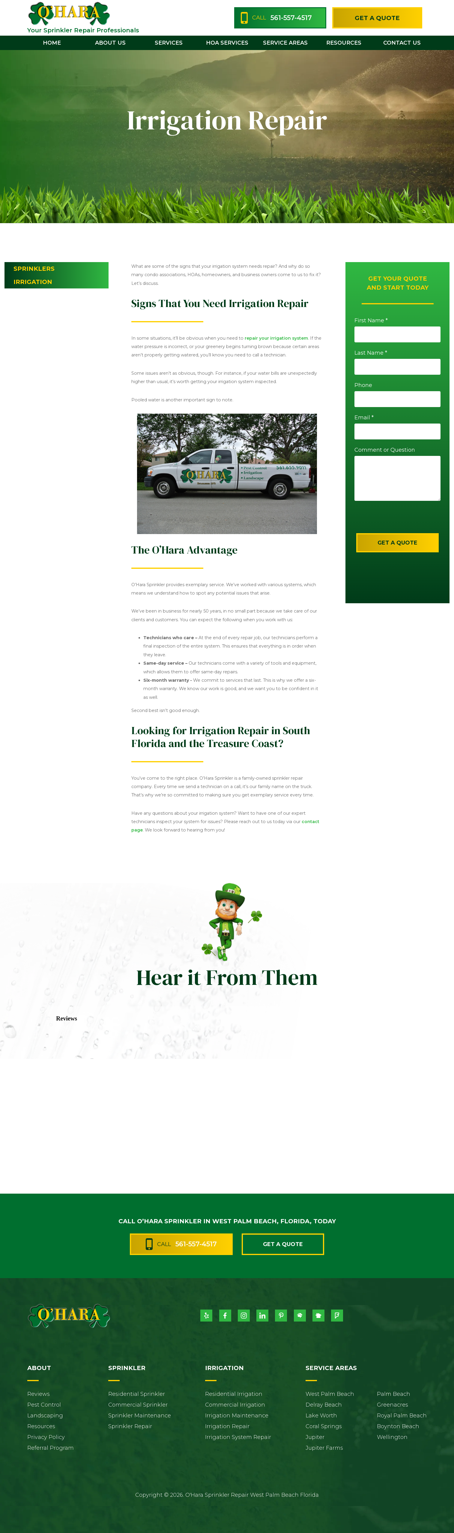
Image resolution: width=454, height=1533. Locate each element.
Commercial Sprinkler (138, 1405)
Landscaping (45, 1415)
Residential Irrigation (233, 1394)
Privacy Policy (46, 1437)
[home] (68, 13)
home (52, 43)
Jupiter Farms (324, 1448)
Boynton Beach (398, 1426)
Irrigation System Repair (238, 1437)
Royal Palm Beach (402, 1415)
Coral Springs (324, 1426)
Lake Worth (321, 1415)
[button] (110, 43)
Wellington (392, 1437)
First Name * (371, 320)
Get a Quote (377, 18)
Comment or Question (384, 450)
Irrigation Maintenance (236, 1415)
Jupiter (315, 1437)
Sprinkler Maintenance (139, 1415)
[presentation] (393, 521)
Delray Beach (324, 1405)
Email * (364, 417)
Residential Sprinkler (136, 1394)
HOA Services (227, 43)
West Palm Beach (330, 1394)
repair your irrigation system (276, 338)
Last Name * (370, 353)
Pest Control (44, 1405)
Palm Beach (393, 1394)
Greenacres (392, 1405)
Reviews (38, 1394)
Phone (363, 385)
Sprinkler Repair (130, 1426)
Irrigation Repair (227, 1426)
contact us (402, 43)
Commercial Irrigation (235, 1405)
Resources (41, 1426)
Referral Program (50, 1448)
